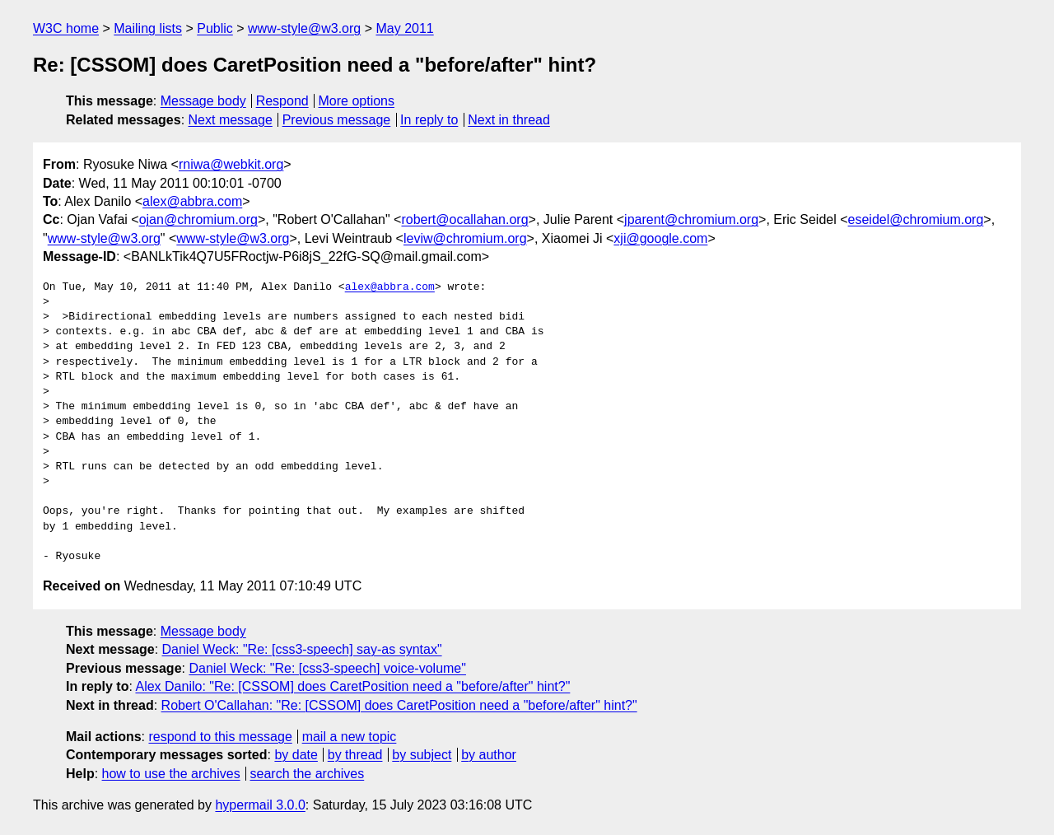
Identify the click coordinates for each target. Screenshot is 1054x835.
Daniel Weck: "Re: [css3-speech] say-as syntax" (302, 649)
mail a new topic (349, 737)
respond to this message (219, 737)
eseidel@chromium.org (916, 219)
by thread (355, 755)
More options (357, 101)
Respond (282, 101)
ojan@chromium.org (198, 219)
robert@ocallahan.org (464, 219)
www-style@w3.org (304, 28)
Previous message (336, 120)
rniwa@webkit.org (231, 164)
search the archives (307, 774)
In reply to (429, 120)
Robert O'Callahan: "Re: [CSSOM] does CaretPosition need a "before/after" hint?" (399, 705)
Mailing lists (148, 28)
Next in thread (509, 120)
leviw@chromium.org (465, 238)
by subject (421, 755)
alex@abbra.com (192, 201)
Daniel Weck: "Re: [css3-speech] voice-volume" (327, 668)
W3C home (66, 28)
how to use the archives (171, 774)
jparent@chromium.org (691, 219)
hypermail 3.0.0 (260, 805)
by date (295, 755)
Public (215, 28)
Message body (203, 101)
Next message (231, 120)
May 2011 (404, 28)
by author (488, 755)
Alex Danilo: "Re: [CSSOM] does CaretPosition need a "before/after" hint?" (352, 686)
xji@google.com (660, 238)
